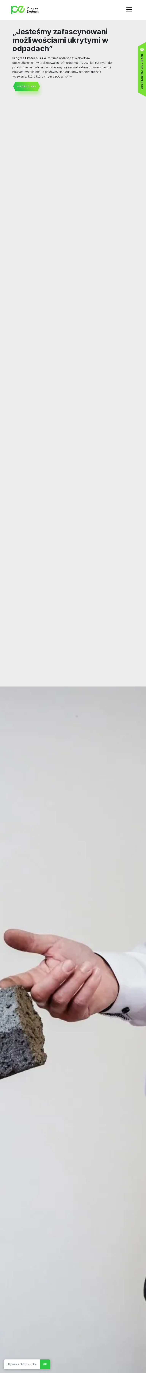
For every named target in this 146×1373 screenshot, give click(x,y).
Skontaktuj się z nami (141, 71)
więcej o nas (26, 86)
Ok (45, 1364)
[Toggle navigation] (129, 10)
